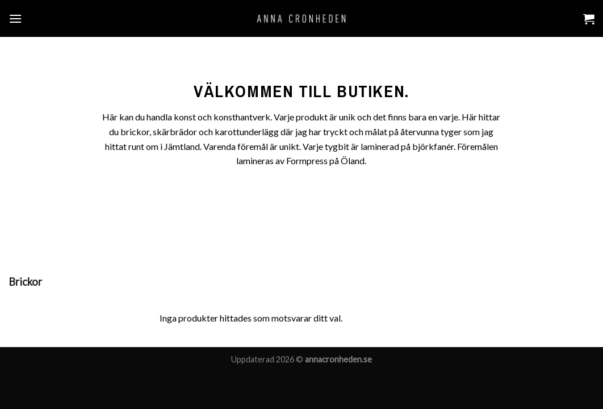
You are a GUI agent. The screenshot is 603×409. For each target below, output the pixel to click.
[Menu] (15, 18)
